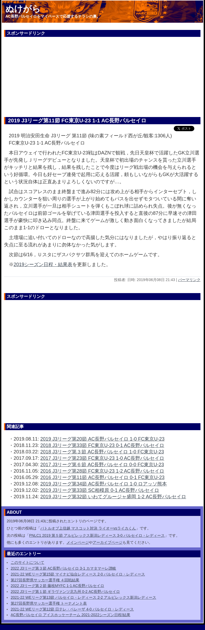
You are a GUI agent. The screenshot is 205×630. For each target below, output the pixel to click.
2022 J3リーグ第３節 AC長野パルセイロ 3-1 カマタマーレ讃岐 (63, 568)
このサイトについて (27, 562)
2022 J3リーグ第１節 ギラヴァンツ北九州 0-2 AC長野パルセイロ (65, 591)
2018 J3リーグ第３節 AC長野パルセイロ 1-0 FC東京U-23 (102, 451)
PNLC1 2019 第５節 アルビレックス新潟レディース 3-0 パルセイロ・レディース (97, 535)
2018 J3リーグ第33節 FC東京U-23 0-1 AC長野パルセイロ (102, 445)
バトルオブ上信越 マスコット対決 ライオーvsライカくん (88, 528)
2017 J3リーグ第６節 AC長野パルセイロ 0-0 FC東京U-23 (102, 464)
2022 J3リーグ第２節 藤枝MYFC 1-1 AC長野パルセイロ (57, 586)
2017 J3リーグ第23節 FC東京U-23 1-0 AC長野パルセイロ (102, 458)
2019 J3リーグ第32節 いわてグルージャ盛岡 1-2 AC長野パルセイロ (113, 496)
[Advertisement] (102, 74)
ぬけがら (23, 9)
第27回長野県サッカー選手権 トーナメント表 (49, 603)
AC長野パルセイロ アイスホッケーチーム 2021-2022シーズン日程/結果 (70, 615)
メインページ (77, 542)
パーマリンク (189, 280)
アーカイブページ (108, 542)
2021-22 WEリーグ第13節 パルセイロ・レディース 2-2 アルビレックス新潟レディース (83, 597)
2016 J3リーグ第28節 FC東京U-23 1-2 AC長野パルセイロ (102, 471)
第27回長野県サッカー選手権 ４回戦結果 (45, 580)
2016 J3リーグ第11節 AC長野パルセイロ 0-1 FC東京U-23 (102, 477)
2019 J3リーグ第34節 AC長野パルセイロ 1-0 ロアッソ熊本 (103, 484)
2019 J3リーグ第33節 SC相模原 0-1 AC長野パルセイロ (99, 490)
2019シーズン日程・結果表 (43, 264)
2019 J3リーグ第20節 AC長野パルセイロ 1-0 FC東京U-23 (102, 439)
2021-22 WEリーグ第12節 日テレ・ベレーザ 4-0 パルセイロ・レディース (72, 609)
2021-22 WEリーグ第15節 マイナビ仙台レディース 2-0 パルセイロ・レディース (78, 574)
